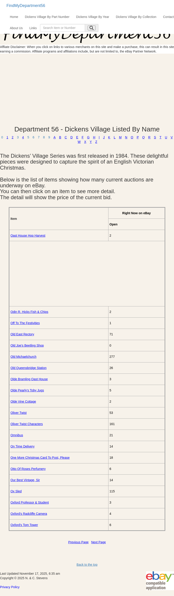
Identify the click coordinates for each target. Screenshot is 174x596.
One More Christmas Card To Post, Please (40, 457)
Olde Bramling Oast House (29, 379)
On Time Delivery (22, 446)
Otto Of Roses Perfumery (28, 469)
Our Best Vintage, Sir (25, 480)
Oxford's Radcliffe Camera (29, 513)
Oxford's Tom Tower (24, 525)
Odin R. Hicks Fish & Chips (29, 312)
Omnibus (17, 435)
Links (33, 28)
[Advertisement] (87, 89)
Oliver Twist (19, 413)
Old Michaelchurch (23, 356)
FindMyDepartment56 (25, 5)
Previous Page (78, 542)
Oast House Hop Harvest (28, 235)
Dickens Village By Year (92, 17)
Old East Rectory (22, 334)
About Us (16, 28)
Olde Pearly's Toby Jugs (27, 390)
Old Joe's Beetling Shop (27, 345)
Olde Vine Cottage (23, 401)
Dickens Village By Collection (136, 17)
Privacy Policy (9, 587)
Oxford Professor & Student (30, 502)
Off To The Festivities (25, 323)
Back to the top (86, 564)
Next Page (98, 542)
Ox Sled (16, 491)
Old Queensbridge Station (29, 368)
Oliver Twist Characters (27, 424)
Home (14, 17)
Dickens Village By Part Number (47, 17)
